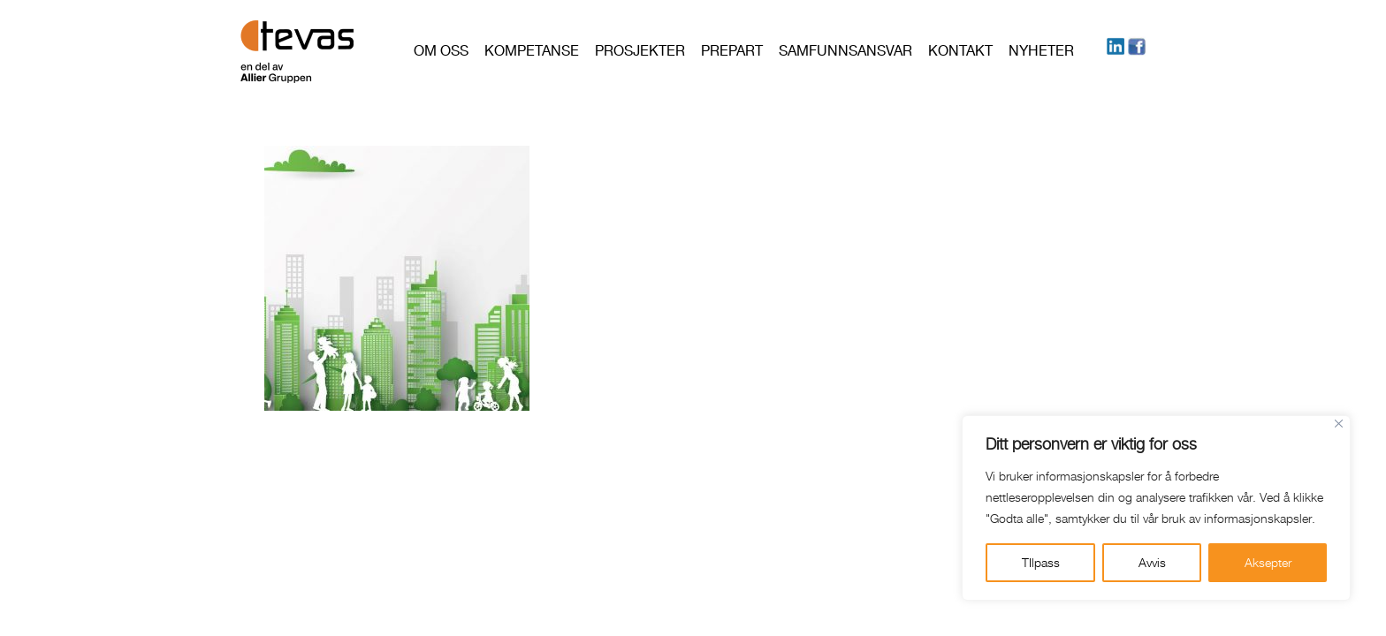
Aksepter (1268, 562)
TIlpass (1041, 562)
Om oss (441, 50)
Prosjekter (640, 50)
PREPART (732, 50)
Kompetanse (531, 50)
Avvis (1152, 562)
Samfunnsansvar (845, 50)
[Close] (1339, 424)
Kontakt (960, 50)
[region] (1156, 508)
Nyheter (1041, 50)
